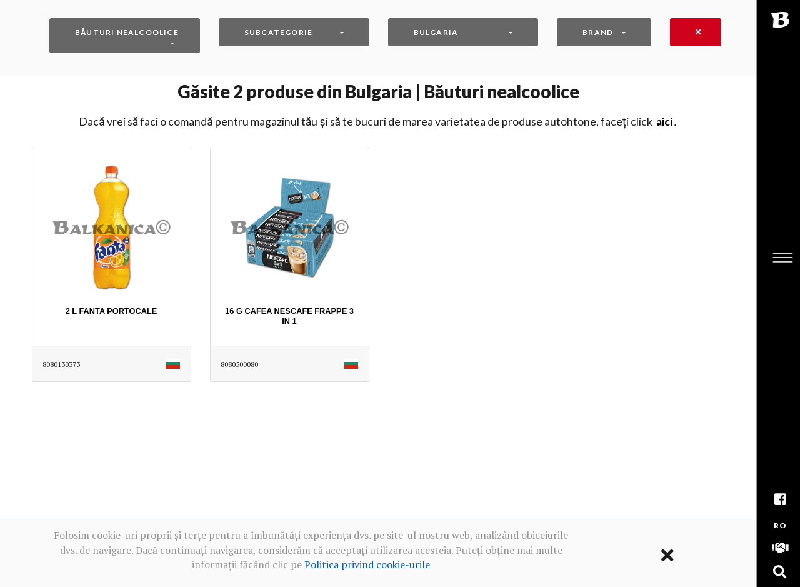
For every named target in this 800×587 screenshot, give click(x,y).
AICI (664, 121)
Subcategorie (278, 32)
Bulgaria (436, 32)
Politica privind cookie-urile (367, 564)
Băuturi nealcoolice (127, 32)
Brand (597, 32)
